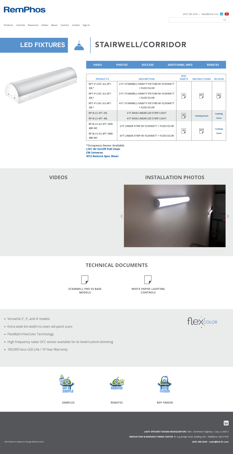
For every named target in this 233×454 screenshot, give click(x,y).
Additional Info (180, 65)
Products (8, 25)
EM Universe (94, 152)
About (54, 25)
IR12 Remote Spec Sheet (102, 156)
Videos (44, 25)
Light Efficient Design (24, 13)
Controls (20, 25)
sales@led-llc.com (209, 14)
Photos (121, 65)
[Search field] (199, 20)
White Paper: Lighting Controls (148, 290)
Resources (33, 25)
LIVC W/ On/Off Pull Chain (103, 149)
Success (148, 65)
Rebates (213, 65)
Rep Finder (165, 402)
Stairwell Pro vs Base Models (84, 290)
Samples (68, 402)
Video (97, 65)
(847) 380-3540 (190, 14)
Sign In (86, 25)
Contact (64, 25)
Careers (76, 25)
